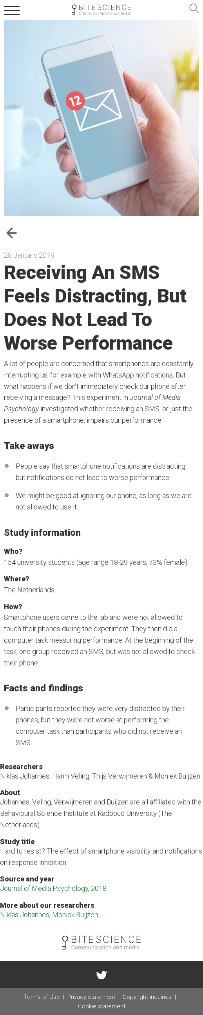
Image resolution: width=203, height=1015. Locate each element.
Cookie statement (101, 1006)
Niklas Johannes (24, 915)
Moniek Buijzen (75, 915)
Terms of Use (42, 996)
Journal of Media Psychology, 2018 (53, 888)
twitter (101, 974)
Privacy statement (91, 996)
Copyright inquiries (147, 996)
